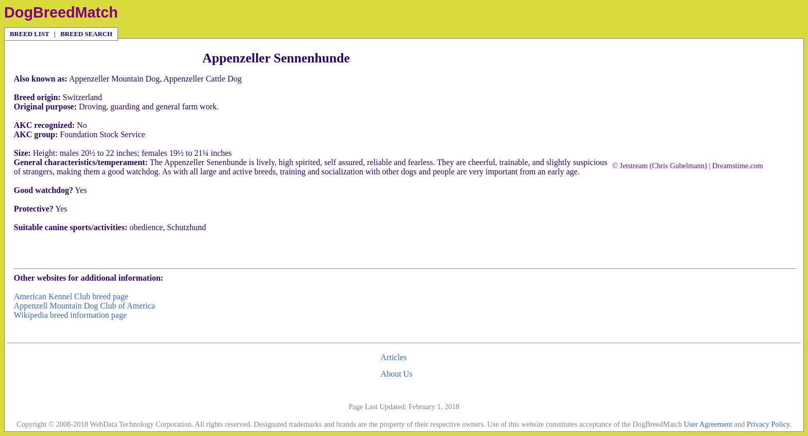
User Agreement (708, 424)
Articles (394, 357)
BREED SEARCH (86, 34)
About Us (397, 373)
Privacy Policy (768, 424)
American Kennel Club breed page (71, 296)
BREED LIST (29, 34)
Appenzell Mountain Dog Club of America (84, 305)
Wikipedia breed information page (70, 315)
